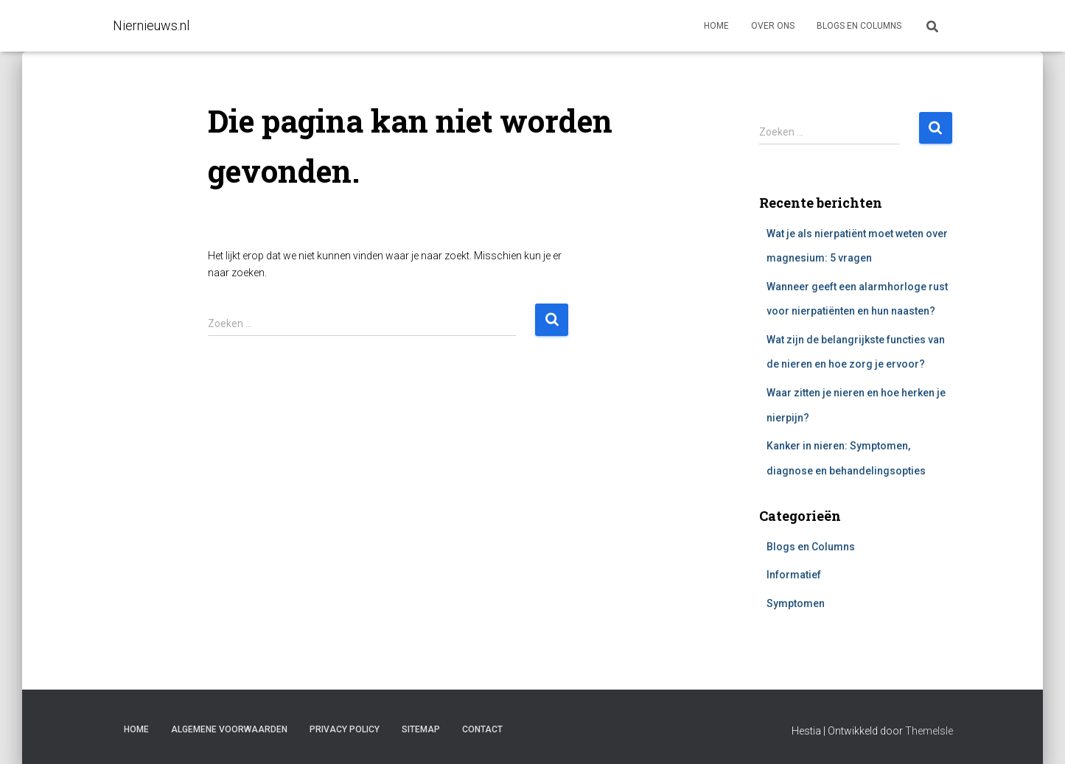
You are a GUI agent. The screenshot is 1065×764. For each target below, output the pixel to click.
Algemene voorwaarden (229, 729)
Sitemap (421, 729)
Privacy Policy (345, 729)
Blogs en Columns (811, 547)
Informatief (794, 575)
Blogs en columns (859, 26)
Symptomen (796, 603)
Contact (482, 729)
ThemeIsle (929, 731)
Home (716, 26)
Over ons (773, 26)
